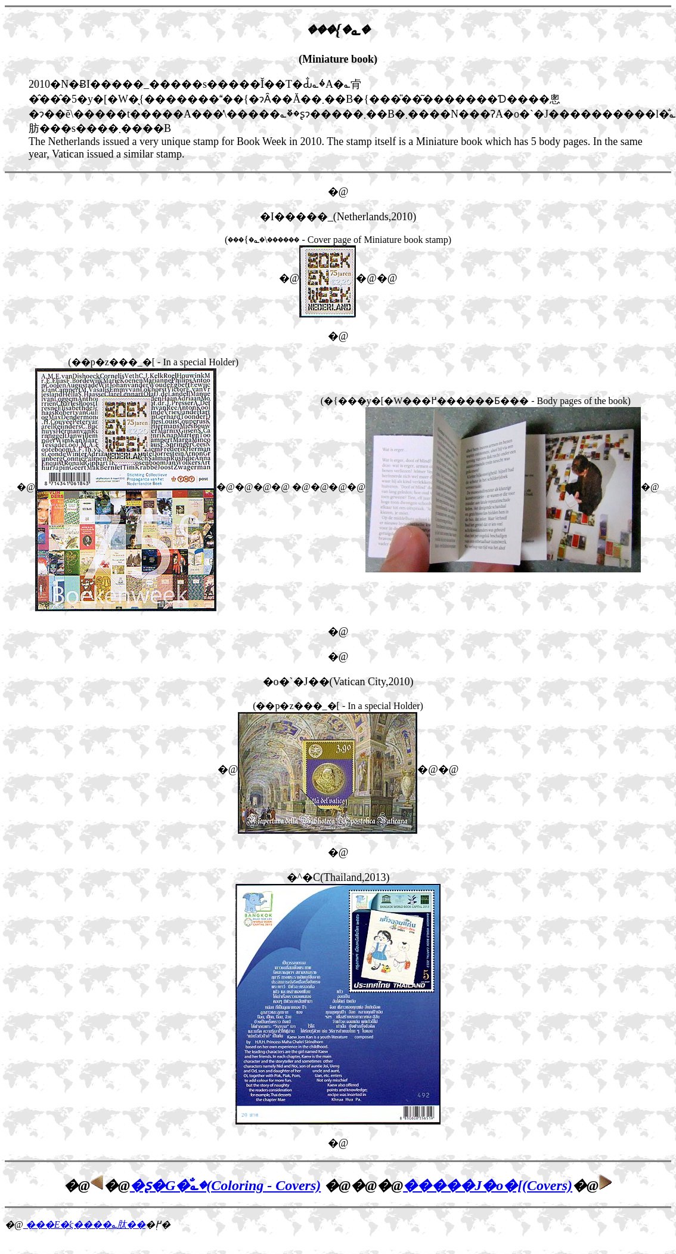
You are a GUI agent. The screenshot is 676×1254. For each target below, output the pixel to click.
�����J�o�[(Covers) (487, 1185)
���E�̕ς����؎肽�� (84, 1224)
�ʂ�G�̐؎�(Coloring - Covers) (225, 1185)
